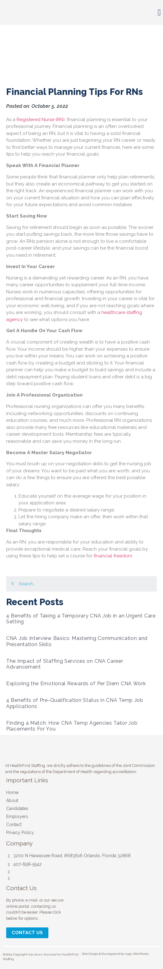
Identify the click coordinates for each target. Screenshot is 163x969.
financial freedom (113, 556)
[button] (159, 12)
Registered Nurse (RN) (41, 119)
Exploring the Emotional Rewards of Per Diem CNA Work (76, 683)
